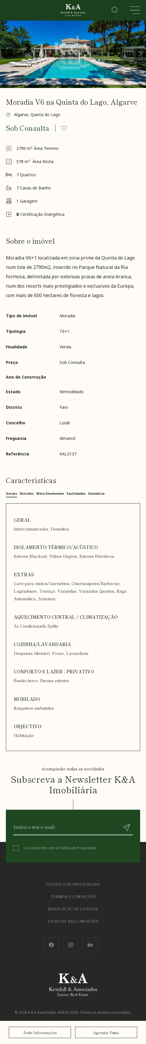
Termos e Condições (73, 896)
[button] (140, 54)
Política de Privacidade (77, 847)
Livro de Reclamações (73, 920)
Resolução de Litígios (73, 908)
